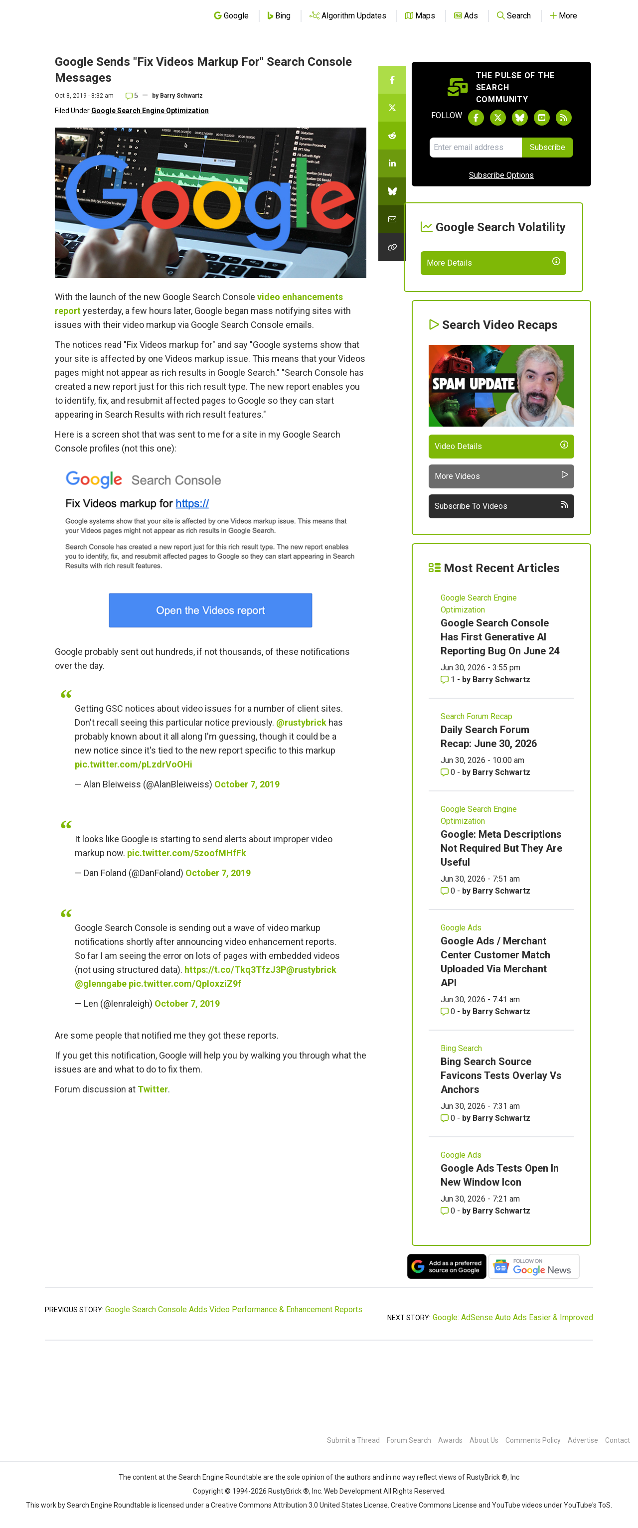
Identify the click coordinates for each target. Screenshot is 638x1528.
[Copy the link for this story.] (392, 247)
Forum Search (409, 1440)
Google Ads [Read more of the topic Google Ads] (461, 1000)
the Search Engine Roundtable (214, 1477)
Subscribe (547, 147)
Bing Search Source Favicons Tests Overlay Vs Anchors (501, 1148)
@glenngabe (101, 983)
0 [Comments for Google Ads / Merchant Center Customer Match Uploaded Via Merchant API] (449, 1084)
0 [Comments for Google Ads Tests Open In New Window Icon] (449, 1283)
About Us (484, 1440)
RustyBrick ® (288, 1491)
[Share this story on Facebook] (392, 80)
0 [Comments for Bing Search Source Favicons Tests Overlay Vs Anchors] (449, 1191)
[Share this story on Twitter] (392, 108)
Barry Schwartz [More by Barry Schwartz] (501, 752)
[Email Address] (476, 147)
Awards (450, 1440)
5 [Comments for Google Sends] (132, 96)
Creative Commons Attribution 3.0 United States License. (300, 1505)
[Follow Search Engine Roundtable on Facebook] (476, 118)
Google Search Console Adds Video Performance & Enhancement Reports (233, 1382)
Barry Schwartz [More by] (181, 95)
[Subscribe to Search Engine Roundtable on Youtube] (542, 118)
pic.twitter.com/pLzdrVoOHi (133, 764)
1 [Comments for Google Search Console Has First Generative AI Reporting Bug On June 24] (449, 752)
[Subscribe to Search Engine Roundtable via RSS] (564, 118)
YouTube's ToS (587, 1505)
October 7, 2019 (247, 784)
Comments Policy (533, 1440)
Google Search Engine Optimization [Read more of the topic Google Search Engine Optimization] (479, 676)
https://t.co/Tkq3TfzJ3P (235, 969)
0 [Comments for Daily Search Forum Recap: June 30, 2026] (449, 845)
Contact (617, 1440)
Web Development (353, 1491)
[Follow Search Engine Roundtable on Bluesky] (520, 118)
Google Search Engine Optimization (150, 111)
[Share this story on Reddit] (392, 136)
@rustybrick (301, 722)
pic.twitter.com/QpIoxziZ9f (185, 983)
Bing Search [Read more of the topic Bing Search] (461, 1121)
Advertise (583, 1440)
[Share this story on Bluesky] (392, 191)
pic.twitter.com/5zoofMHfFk (186, 853)
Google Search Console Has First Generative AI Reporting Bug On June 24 (500, 710)
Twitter (153, 1089)
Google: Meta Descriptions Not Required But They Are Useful (501, 921)
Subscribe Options (501, 175)
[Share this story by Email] (392, 219)
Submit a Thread (353, 1440)
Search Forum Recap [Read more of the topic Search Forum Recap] (476, 789)
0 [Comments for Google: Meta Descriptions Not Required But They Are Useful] (449, 963)
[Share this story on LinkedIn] (392, 163)
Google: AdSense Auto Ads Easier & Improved (513, 1390)
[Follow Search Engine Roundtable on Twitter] (498, 118)
